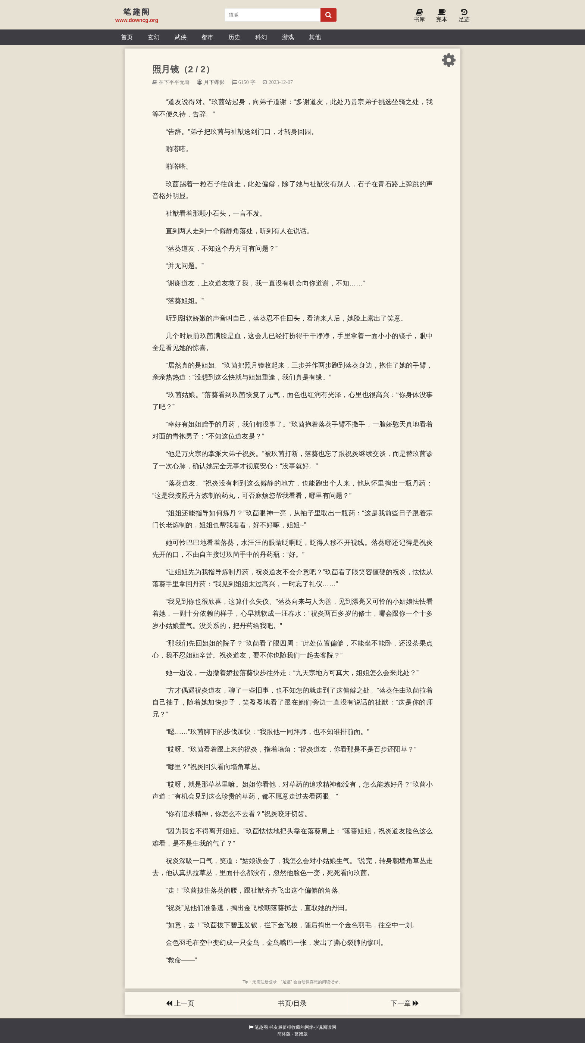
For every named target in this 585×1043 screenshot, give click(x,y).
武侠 (181, 37)
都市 (207, 37)
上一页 (180, 1003)
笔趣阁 (261, 1027)
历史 (234, 37)
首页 (127, 37)
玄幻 (154, 37)
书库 (419, 15)
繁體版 (301, 1034)
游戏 (288, 37)
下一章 (405, 1003)
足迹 (464, 15)
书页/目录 (292, 1003)
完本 (441, 15)
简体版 (284, 1034)
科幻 (261, 37)
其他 (315, 37)
